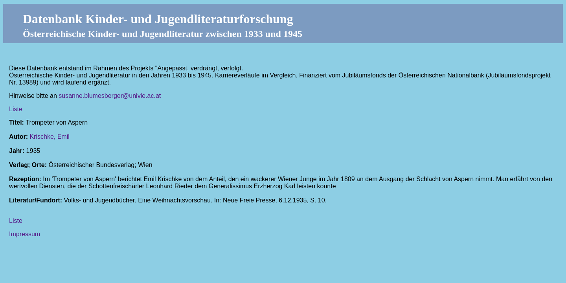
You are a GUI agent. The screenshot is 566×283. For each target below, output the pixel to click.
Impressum (24, 234)
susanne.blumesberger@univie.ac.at (110, 95)
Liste (15, 109)
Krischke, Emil (49, 136)
